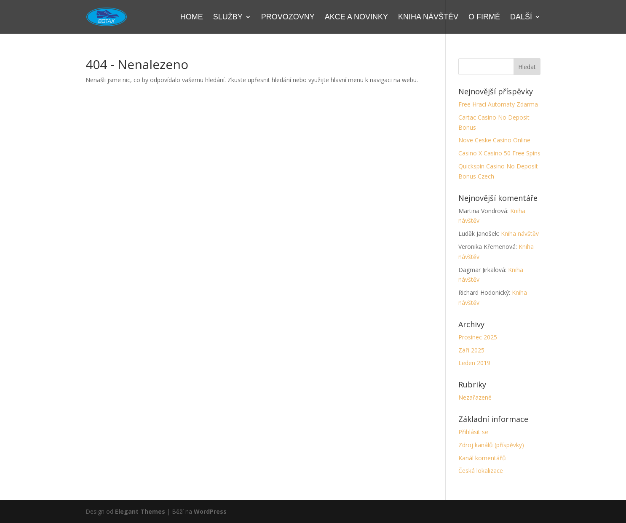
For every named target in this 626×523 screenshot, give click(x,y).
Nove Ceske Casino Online (494, 140)
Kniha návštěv (428, 17)
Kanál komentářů (482, 458)
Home (191, 17)
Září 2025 (471, 350)
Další (521, 17)
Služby (228, 17)
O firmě (484, 17)
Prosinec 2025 (477, 337)
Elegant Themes (140, 511)
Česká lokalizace (480, 471)
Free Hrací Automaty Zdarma (498, 104)
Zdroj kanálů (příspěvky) (491, 445)
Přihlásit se (473, 432)
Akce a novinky (356, 17)
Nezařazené (475, 397)
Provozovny (288, 17)
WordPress (210, 511)
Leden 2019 (474, 363)
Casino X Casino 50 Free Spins (499, 153)
